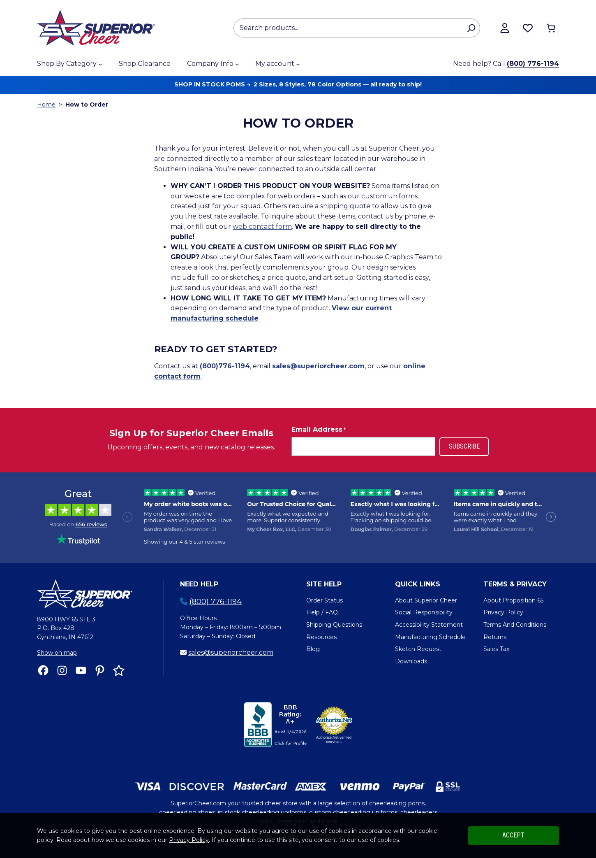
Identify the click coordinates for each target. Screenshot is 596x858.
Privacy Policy (189, 840)
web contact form (262, 226)
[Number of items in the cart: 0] (551, 28)
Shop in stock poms (212, 84)
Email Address (318, 430)
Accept (513, 835)
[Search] (471, 28)
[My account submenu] (298, 64)
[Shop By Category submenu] (100, 64)
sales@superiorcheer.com (230, 652)
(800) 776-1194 (533, 63)
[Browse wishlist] (528, 28)
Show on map (57, 652)
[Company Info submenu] (237, 64)
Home (46, 104)
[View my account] (505, 28)
